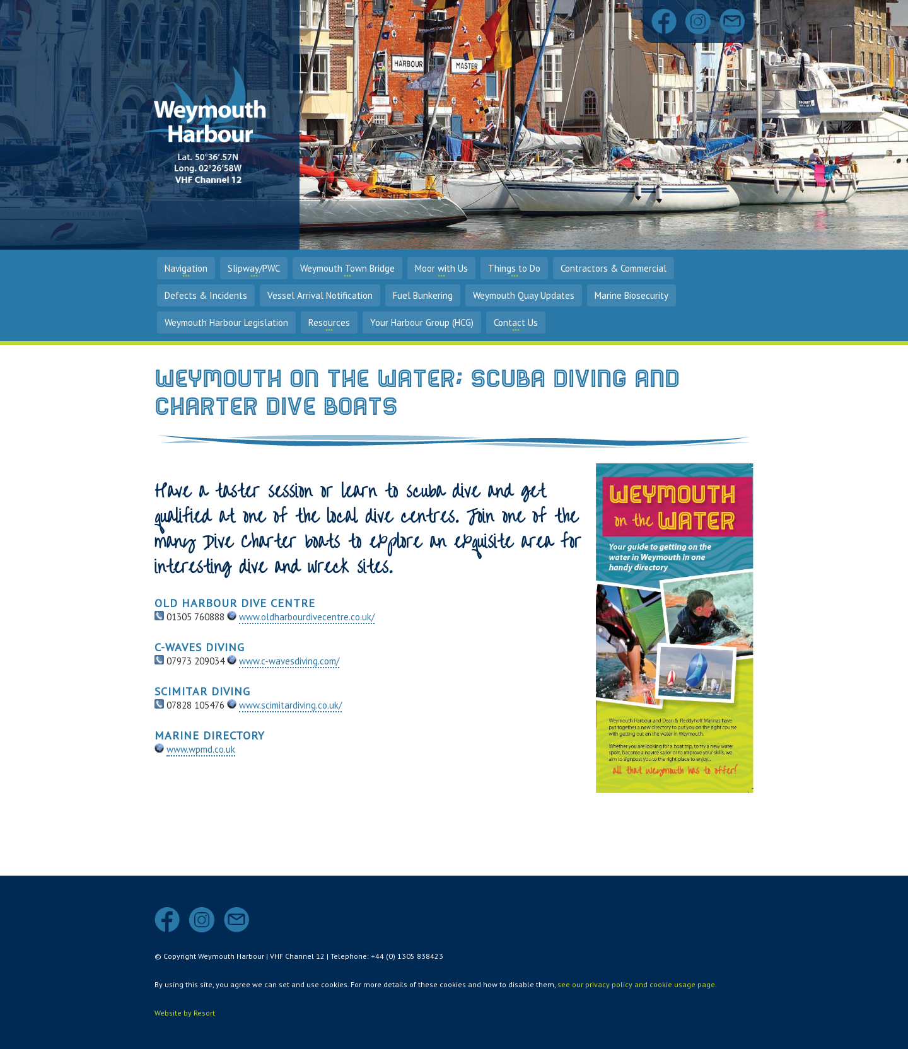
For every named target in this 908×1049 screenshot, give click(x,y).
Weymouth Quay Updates (523, 295)
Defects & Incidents (206, 295)
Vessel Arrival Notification (320, 295)
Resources (329, 322)
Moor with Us (441, 268)
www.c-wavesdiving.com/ (289, 661)
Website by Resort (184, 1012)
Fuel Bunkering (423, 295)
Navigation (186, 268)
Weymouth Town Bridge (347, 268)
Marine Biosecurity (631, 295)
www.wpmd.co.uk (200, 749)
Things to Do (514, 268)
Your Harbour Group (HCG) (422, 322)
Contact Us (516, 322)
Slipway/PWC (254, 268)
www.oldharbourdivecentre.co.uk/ (307, 617)
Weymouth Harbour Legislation (226, 322)
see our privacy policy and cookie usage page (636, 984)
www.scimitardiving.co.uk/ (290, 705)
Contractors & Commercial (613, 268)
